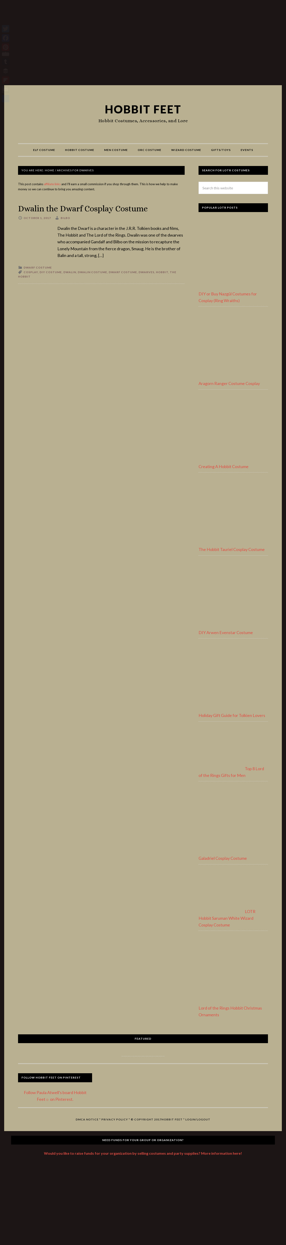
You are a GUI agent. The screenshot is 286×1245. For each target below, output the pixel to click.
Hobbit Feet (143, 109)
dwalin (69, 272)
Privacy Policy (114, 1119)
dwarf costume (123, 272)
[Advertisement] (143, 44)
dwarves (146, 272)
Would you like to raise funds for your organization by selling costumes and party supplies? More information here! (143, 1153)
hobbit (162, 272)
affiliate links (52, 184)
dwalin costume (92, 272)
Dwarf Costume (38, 267)
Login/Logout (197, 1119)
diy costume (51, 272)
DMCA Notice (87, 1119)
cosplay (31, 272)
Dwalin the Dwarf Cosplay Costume (83, 208)
